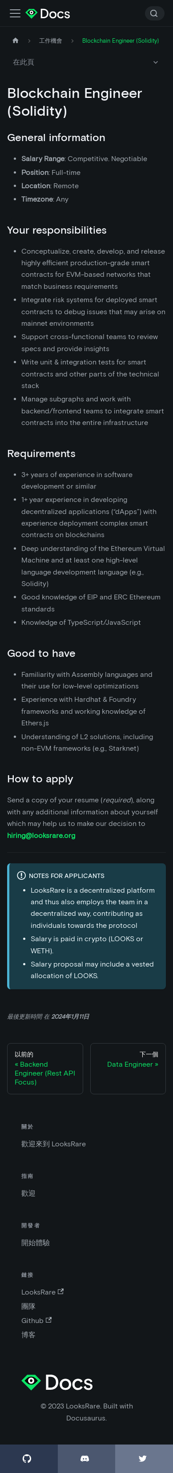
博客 (28, 1335)
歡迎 (28, 1193)
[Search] (155, 13)
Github (36, 1320)
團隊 (28, 1306)
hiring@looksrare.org (41, 835)
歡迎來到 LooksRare (53, 1144)
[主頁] (15, 41)
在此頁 (23, 62)
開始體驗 (35, 1242)
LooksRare (42, 1292)
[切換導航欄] (15, 13)
